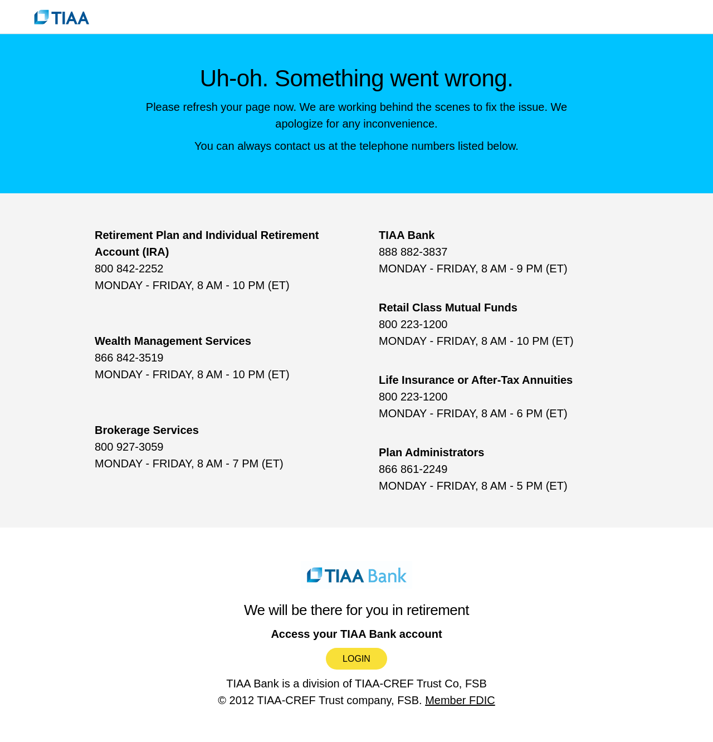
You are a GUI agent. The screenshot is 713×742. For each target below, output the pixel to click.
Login (356, 658)
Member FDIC (460, 700)
